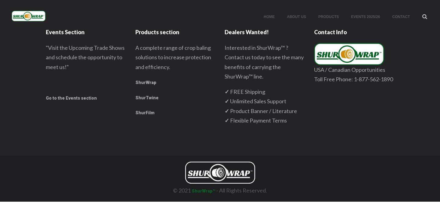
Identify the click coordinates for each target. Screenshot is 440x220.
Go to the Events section (71, 98)
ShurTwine (147, 97)
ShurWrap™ (203, 191)
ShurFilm (145, 112)
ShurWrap (145, 82)
